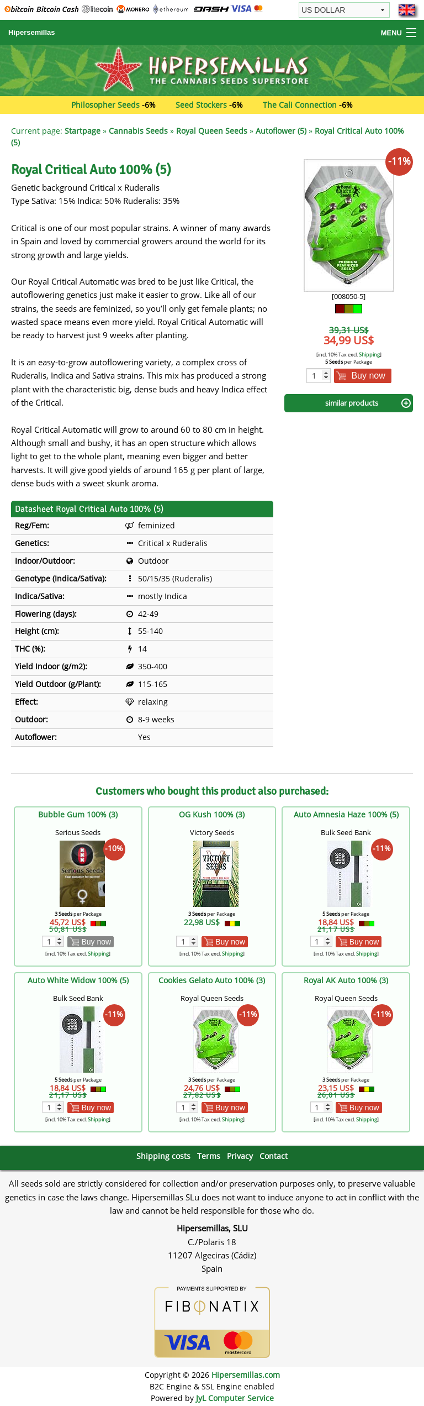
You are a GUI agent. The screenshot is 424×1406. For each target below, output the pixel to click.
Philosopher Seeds (105, 104)
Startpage (82, 130)
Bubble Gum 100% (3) (78, 814)
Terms (208, 1156)
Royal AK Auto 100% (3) (346, 980)
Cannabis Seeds (138, 130)
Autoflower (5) (281, 130)
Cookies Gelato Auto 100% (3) (211, 980)
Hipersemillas (31, 32)
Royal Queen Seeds (211, 130)
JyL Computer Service (235, 1398)
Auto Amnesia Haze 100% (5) (346, 814)
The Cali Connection (300, 104)
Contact (273, 1156)
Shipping (369, 354)
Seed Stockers (201, 104)
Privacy (240, 1156)
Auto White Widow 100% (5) (78, 980)
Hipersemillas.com (245, 1375)
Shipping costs (163, 1156)
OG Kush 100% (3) (212, 814)
